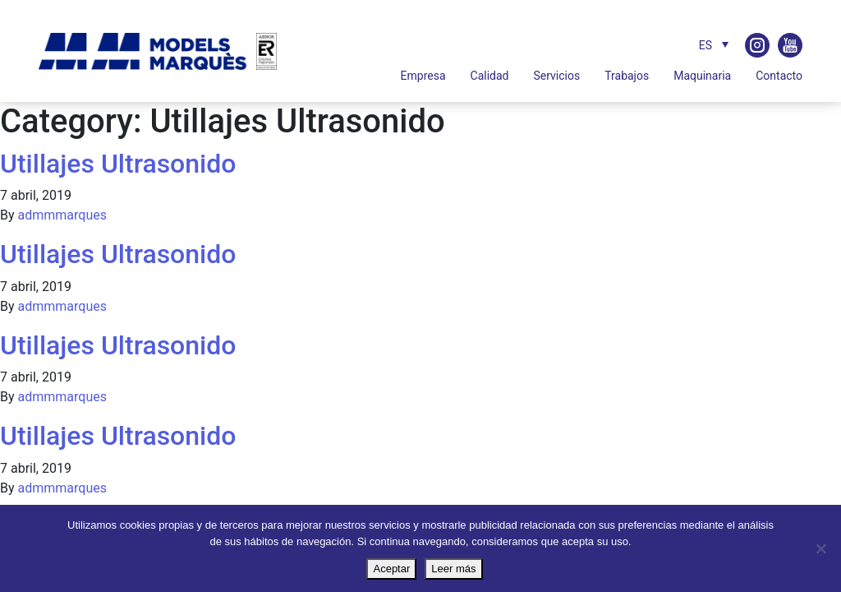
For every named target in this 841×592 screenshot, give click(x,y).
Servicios (556, 75)
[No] (820, 548)
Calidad (490, 75)
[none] (693, 45)
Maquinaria (702, 75)
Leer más (453, 568)
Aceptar (391, 568)
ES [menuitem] (705, 45)
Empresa (423, 75)
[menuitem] (709, 45)
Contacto (779, 75)
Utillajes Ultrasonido (118, 163)
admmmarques (62, 215)
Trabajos (626, 75)
